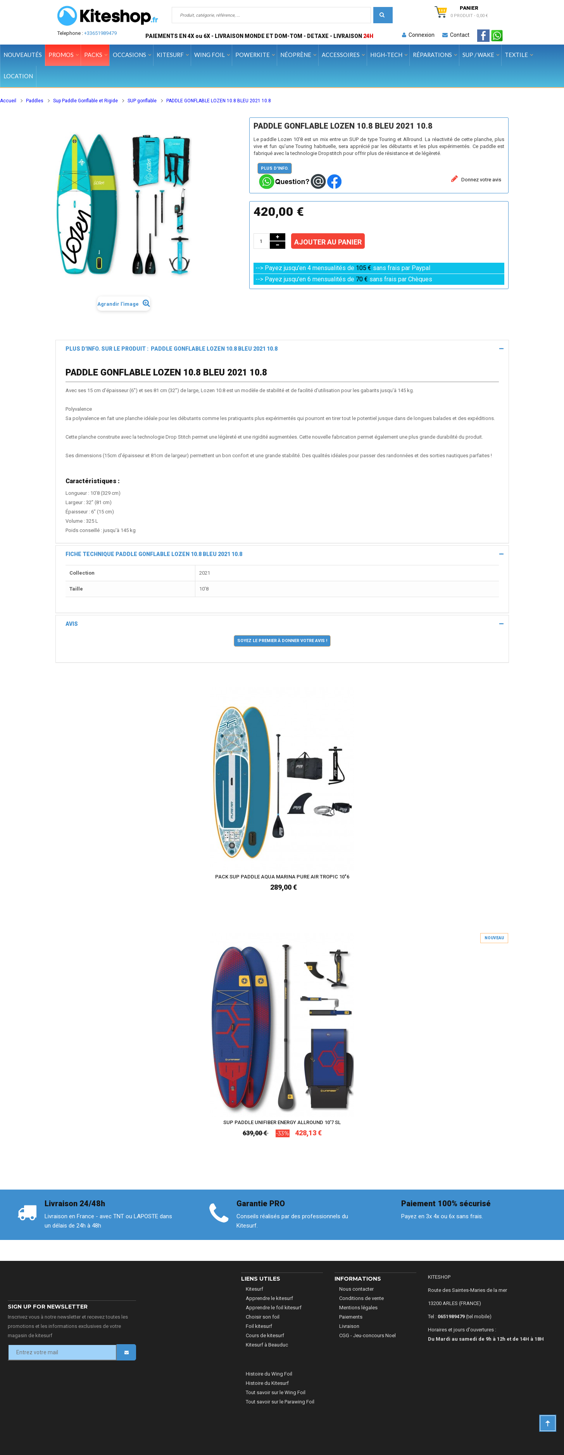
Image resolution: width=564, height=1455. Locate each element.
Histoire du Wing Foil (269, 1374)
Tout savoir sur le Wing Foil (275, 1392)
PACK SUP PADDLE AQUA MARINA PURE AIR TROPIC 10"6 (282, 877)
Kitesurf (254, 1289)
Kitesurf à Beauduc (267, 1345)
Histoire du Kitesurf (267, 1383)
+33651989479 (100, 33)
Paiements (350, 1317)
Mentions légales (358, 1307)
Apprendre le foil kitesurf (274, 1307)
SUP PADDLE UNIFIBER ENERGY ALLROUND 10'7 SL (282, 1122)
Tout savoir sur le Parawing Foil (280, 1402)
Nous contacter (356, 1289)
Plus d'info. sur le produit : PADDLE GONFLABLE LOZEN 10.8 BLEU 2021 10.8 (172, 349)
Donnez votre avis (480, 180)
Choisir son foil (262, 1317)
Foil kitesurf (259, 1326)
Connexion (418, 35)
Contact (455, 35)
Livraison (349, 1326)
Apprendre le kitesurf (269, 1298)
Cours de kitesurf (265, 1335)
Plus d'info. (274, 168)
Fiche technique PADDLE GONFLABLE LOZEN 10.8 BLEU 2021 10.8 (154, 554)
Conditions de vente (361, 1298)
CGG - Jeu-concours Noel (367, 1335)
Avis (72, 624)
